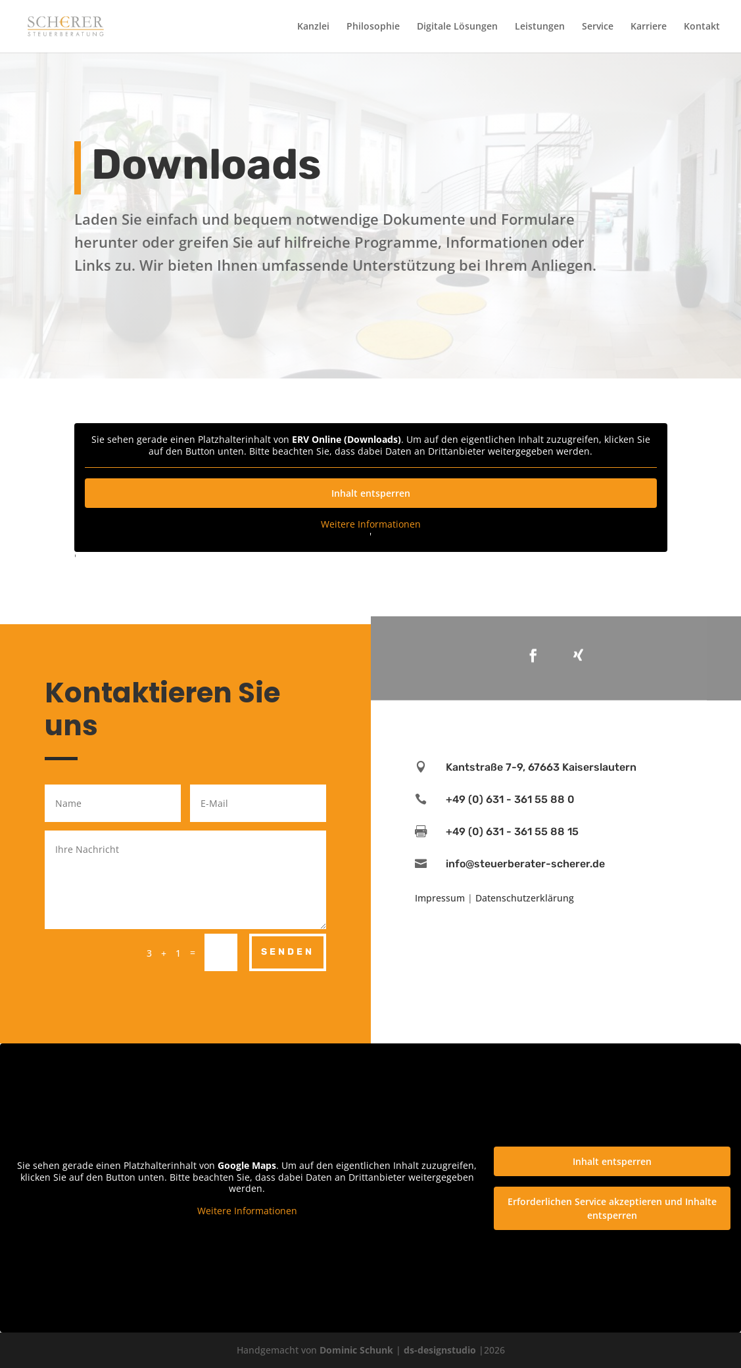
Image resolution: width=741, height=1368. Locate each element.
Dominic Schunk (356, 1350)
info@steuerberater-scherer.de (525, 863)
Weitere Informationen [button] (371, 524)
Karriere (649, 27)
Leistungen (540, 27)
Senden (287, 951)
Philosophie (373, 27)
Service (597, 27)
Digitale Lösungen (457, 27)
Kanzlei (313, 27)
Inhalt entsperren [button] (370, 493)
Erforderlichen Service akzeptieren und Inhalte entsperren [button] (612, 1208)
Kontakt (702, 27)
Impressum (440, 898)
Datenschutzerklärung (524, 898)
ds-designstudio (440, 1350)
